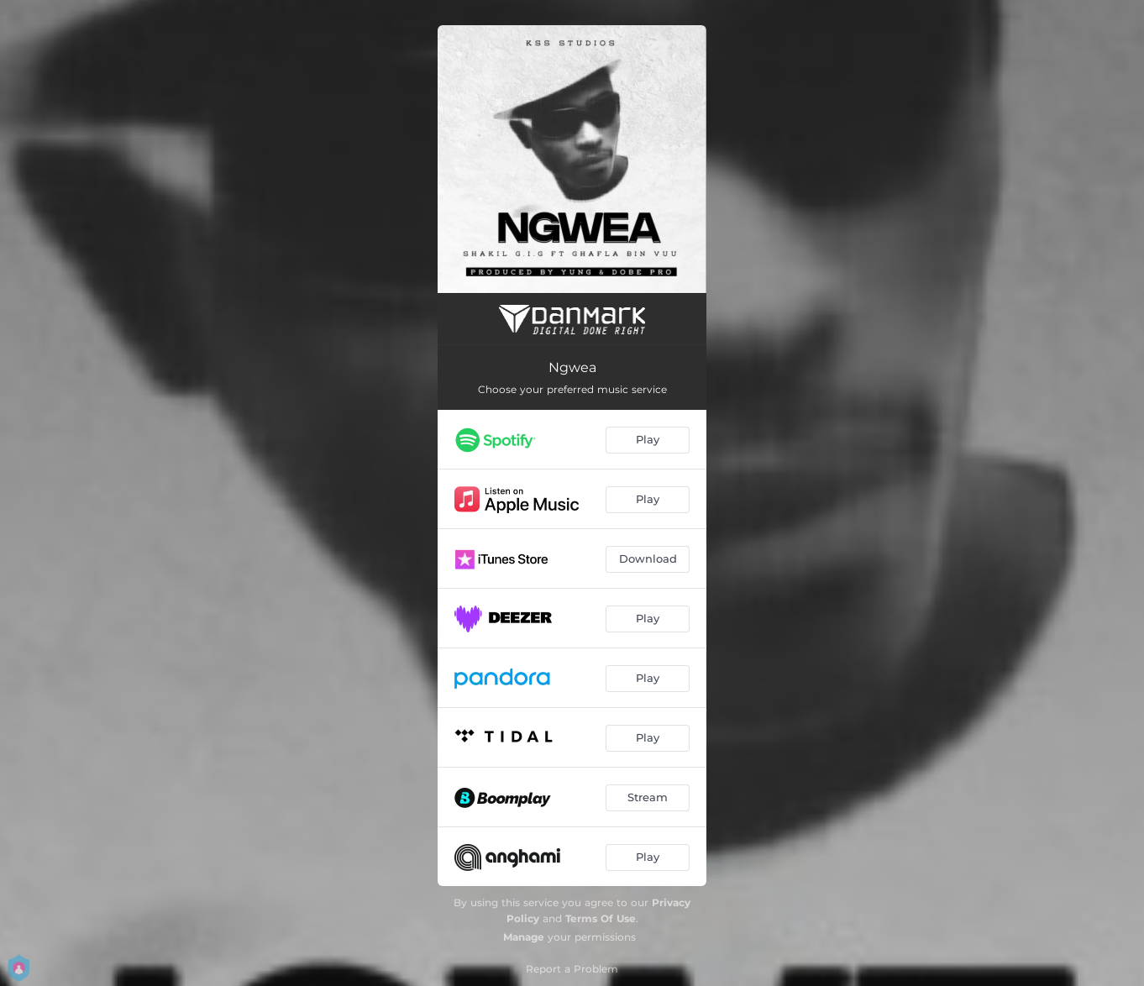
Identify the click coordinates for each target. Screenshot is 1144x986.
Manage (523, 937)
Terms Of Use (600, 918)
